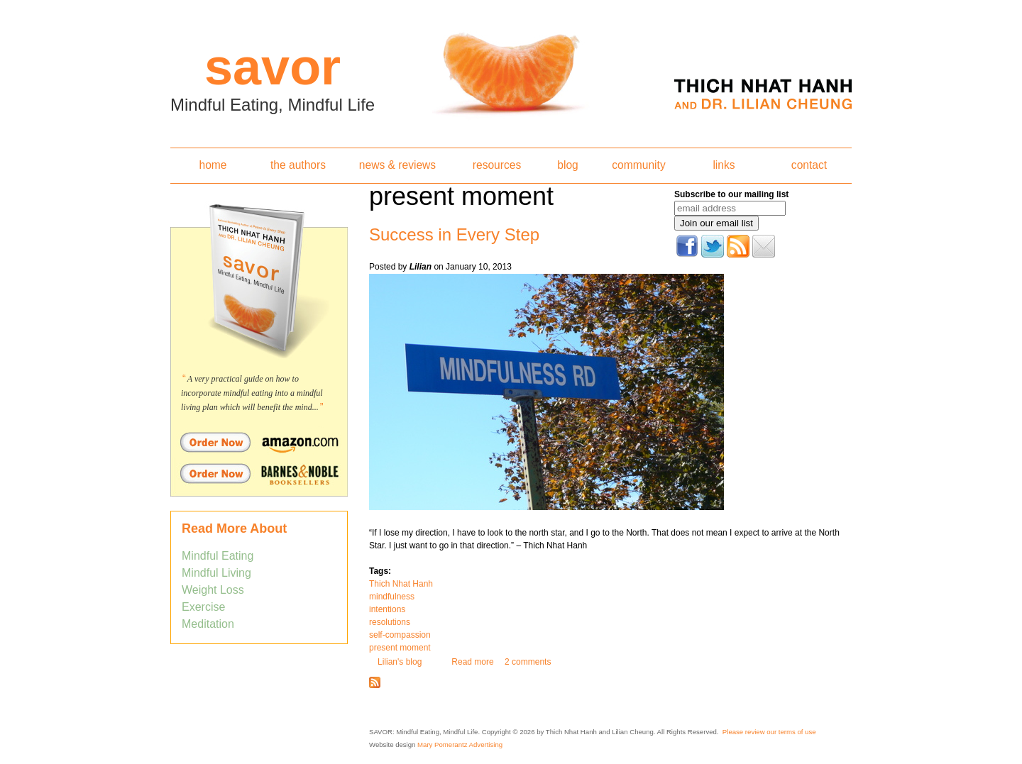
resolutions (389, 622)
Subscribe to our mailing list (731, 194)
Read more (472, 662)
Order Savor (259, 442)
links (724, 165)
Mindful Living (216, 573)
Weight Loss (213, 590)
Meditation (208, 624)
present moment (400, 648)
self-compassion (400, 635)
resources (497, 165)
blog (567, 165)
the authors (298, 165)
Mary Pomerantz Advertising (459, 744)
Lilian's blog (400, 662)
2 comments (528, 662)
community (638, 165)
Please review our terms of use (769, 732)
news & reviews (397, 165)
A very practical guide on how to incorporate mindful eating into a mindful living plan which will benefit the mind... (252, 393)
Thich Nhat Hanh (401, 584)
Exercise (203, 607)
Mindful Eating (217, 556)
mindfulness (391, 597)
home (212, 165)
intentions (387, 609)
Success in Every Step (454, 234)
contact (809, 165)
